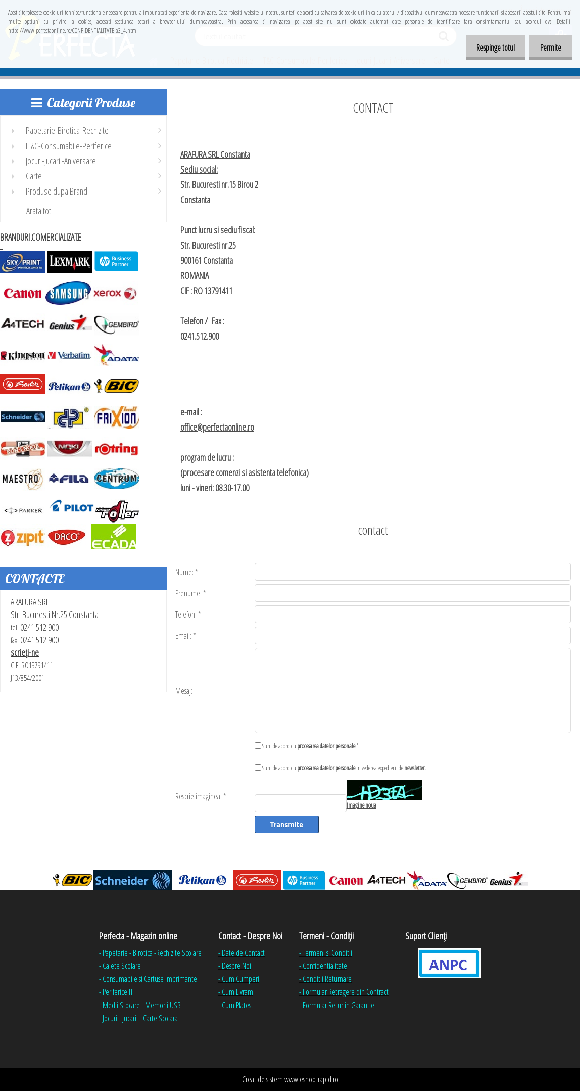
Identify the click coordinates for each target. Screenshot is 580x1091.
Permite (548, 47)
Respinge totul (489, 47)
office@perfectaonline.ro (217, 427)
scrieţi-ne (25, 652)
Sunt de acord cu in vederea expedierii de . (344, 767)
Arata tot (38, 211)
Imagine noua (361, 805)
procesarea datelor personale (326, 745)
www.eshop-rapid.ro (311, 1079)
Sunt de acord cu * (310, 745)
